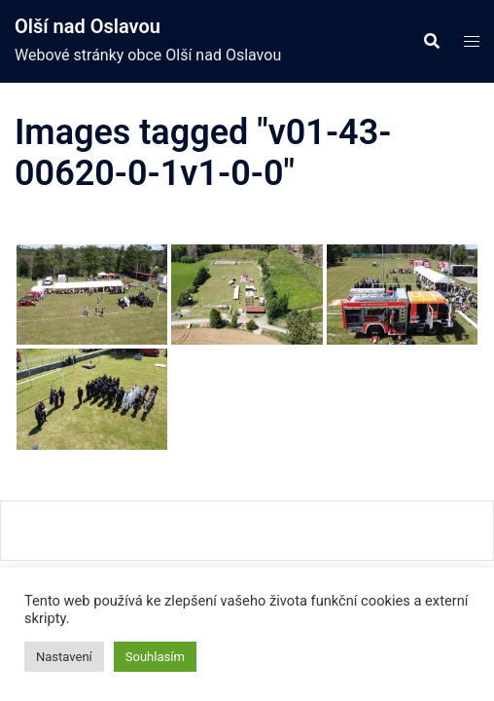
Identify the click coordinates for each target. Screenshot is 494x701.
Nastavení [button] (64, 656)
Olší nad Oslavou (87, 26)
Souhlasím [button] (155, 656)
